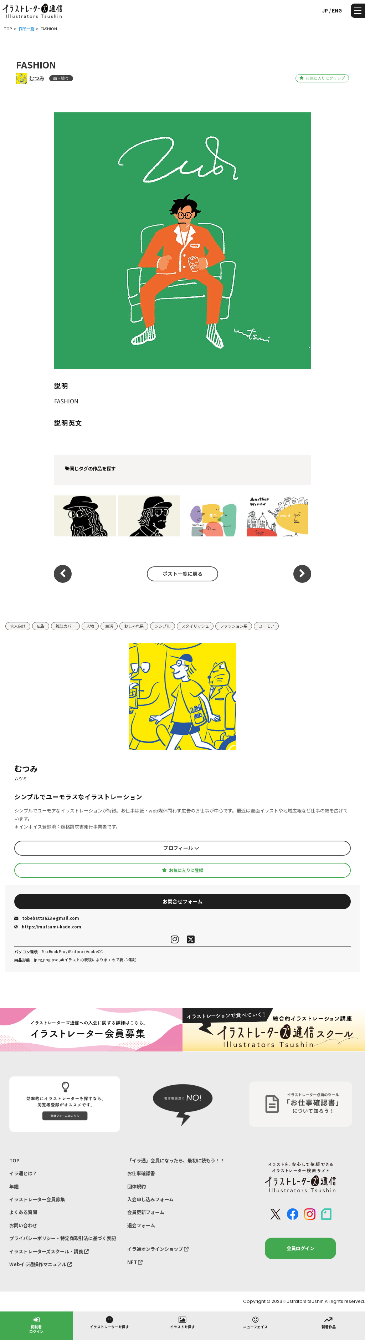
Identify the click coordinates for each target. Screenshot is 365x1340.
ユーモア (266, 626)
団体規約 (136, 1186)
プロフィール (181, 847)
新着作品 (329, 1322)
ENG (337, 10)
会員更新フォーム (145, 1212)
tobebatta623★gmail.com (46, 918)
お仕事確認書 (141, 1173)
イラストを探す (182, 1322)
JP (325, 10)
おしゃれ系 (134, 626)
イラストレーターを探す (109, 1322)
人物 (90, 626)
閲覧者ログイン (36, 1324)
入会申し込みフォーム (150, 1199)
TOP (14, 1160)
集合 (213, 515)
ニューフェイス (255, 1322)
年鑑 (14, 1186)
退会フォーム (141, 1225)
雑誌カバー (65, 626)
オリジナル (85, 515)
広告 (41, 626)
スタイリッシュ (195, 626)
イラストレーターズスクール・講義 (49, 1251)
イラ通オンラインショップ (158, 1248)
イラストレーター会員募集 (37, 1199)
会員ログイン (300, 1248)
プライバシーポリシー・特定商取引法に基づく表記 (62, 1238)
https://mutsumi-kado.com (47, 926)
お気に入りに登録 (182, 870)
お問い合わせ (23, 1225)
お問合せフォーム (182, 901)
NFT (135, 1262)
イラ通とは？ (23, 1173)
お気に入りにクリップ (322, 78)
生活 (109, 626)
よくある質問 (23, 1212)
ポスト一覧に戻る (182, 573)
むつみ (36, 78)
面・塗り (61, 78)
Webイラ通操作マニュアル (40, 1264)
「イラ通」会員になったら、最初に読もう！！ (176, 1160)
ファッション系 (233, 626)
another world (277, 515)
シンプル (162, 626)
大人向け (18, 626)
